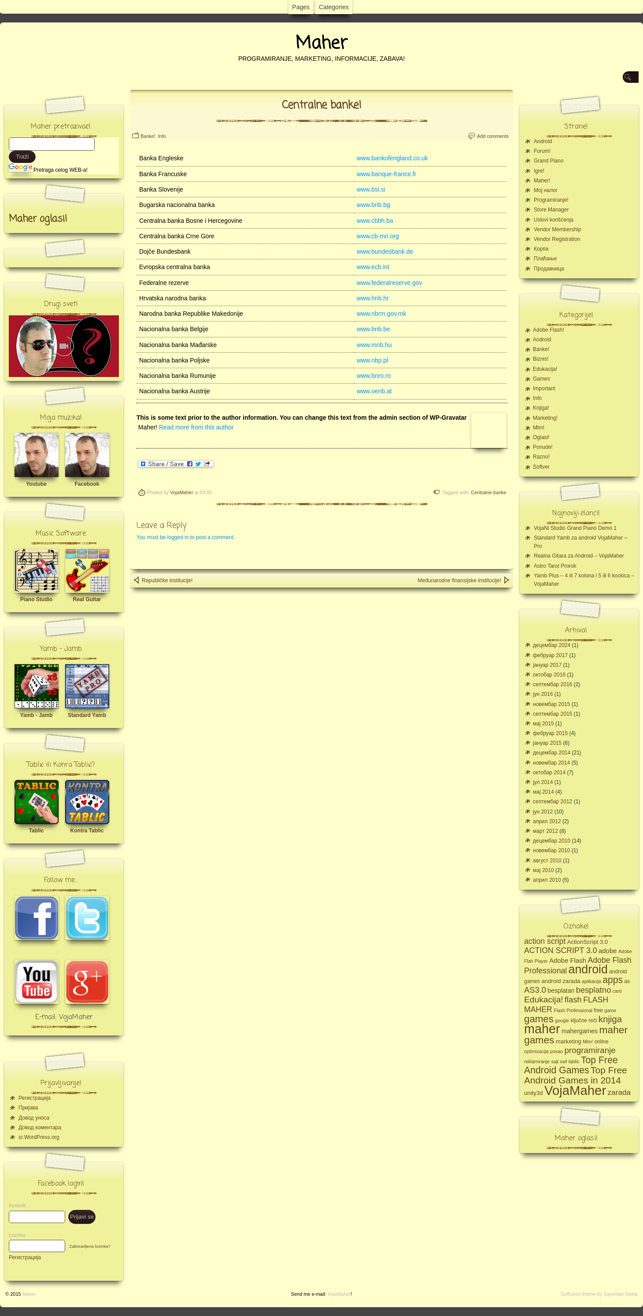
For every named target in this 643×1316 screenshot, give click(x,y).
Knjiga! (541, 408)
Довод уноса (33, 1118)
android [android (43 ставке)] (588, 969)
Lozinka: (15, 1235)
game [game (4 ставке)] (610, 1010)
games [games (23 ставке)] (539, 1018)
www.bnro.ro (374, 375)
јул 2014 (543, 782)
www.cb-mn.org (378, 236)
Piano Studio (36, 599)
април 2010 (547, 880)
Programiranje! (551, 200)
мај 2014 (543, 792)
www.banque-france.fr (386, 173)
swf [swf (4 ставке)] (563, 1061)
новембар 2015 (551, 704)
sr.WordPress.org (38, 1137)
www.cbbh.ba (375, 220)
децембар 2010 (551, 841)
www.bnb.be (373, 329)
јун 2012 (543, 812)
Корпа (541, 249)
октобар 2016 (549, 675)
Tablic (36, 831)
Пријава (28, 1108)
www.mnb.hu (374, 344)
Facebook (86, 484)
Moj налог (546, 190)
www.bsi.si (371, 189)
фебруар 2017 (550, 655)
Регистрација (34, 1098)
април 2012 (547, 821)
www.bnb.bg (373, 204)
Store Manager (551, 210)
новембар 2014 (551, 763)
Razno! (541, 457)
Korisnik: (15, 1205)
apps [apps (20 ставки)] (612, 980)
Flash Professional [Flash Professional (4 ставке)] (573, 1010)
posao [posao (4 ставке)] (556, 1051)
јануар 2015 (547, 743)
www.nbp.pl (372, 360)
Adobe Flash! (548, 330)
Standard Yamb (87, 715)
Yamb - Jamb (36, 715)
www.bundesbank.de (385, 251)
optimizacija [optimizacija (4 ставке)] (536, 1051)
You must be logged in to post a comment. (186, 537)
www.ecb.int (373, 266)
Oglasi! (541, 437)
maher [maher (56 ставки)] (542, 1029)
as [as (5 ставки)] (627, 981)
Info (162, 136)
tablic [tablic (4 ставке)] (574, 1061)
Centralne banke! (322, 105)
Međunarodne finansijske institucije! (464, 580)
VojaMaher (181, 492)
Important (544, 388)
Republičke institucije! (162, 580)
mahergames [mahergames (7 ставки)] (580, 1031)
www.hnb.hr (373, 298)
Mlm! (538, 428)
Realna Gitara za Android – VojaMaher (579, 556)
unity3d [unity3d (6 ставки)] (533, 1093)
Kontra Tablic (87, 831)
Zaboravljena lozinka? (89, 1246)
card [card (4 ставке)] (617, 991)
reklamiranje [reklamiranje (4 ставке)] (537, 1061)
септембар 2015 (552, 714)
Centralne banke (488, 492)
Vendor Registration (557, 239)
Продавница (549, 269)
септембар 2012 (552, 801)
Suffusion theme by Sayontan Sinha (599, 1294)
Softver (541, 467)
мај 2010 (543, 870)
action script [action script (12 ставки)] (544, 941)
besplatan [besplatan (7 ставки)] (560, 990)
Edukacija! (545, 369)
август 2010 (547, 861)
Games (541, 379)
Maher (321, 43)
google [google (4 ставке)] (562, 1020)
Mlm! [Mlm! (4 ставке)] (588, 1041)
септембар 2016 (552, 684)
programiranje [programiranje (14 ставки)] (589, 1050)
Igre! (539, 171)
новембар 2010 (551, 850)
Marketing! (545, 418)
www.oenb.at (374, 391)
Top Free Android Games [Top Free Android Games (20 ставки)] (571, 1065)
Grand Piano (548, 161)
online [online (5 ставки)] (602, 1042)
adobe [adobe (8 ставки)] (608, 950)
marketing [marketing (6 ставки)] (568, 1041)
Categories (334, 7)
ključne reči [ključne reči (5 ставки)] (584, 1020)
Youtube (36, 484)
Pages (301, 7)
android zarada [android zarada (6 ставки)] (560, 981)
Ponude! (543, 447)
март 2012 (545, 831)
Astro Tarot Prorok (555, 566)
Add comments (493, 136)
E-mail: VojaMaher (64, 1017)
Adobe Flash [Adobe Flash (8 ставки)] (567, 960)
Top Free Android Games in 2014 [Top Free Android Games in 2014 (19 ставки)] (575, 1075)
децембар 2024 (551, 645)
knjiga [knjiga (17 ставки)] (610, 1019)
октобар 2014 (549, 772)
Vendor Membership (557, 229)
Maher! (542, 180)
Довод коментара (39, 1127)
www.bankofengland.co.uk (392, 158)
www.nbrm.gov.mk (381, 313)
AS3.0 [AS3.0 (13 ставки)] (535, 989)
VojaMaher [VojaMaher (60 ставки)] (575, 1090)
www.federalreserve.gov (389, 282)
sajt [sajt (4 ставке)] (554, 1061)
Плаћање (545, 258)
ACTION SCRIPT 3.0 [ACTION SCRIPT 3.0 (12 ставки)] (560, 950)
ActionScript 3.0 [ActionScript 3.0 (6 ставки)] (587, 942)
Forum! (542, 151)
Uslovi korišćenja (553, 220)
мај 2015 (543, 724)
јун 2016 (543, 694)
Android (543, 141)
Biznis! (540, 359)
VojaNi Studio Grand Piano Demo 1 (575, 528)
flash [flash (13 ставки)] (573, 999)
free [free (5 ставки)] (598, 1010)
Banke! (147, 136)
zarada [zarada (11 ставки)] (619, 1092)
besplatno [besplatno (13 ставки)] (593, 989)
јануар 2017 (547, 665)
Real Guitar (87, 599)
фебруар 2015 (550, 733)
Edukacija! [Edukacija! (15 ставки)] (543, 999)
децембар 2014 (551, 753)
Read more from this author (196, 427)
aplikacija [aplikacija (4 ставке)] (591, 981)
